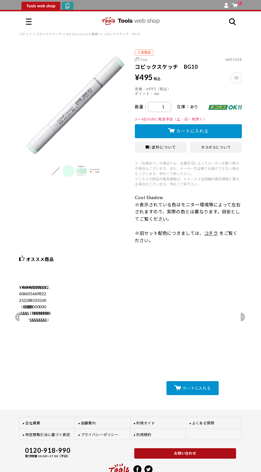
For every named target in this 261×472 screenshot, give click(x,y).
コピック (25, 34)
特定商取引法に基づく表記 (47, 410)
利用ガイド (145, 399)
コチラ (211, 233)
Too (144, 59)
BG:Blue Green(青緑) (82, 34)
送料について (161, 147)
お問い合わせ (185, 429)
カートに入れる (192, 131)
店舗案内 (88, 399)
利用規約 (143, 410)
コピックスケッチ (49, 34)
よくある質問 (203, 399)
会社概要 (32, 399)
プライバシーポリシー (99, 410)
